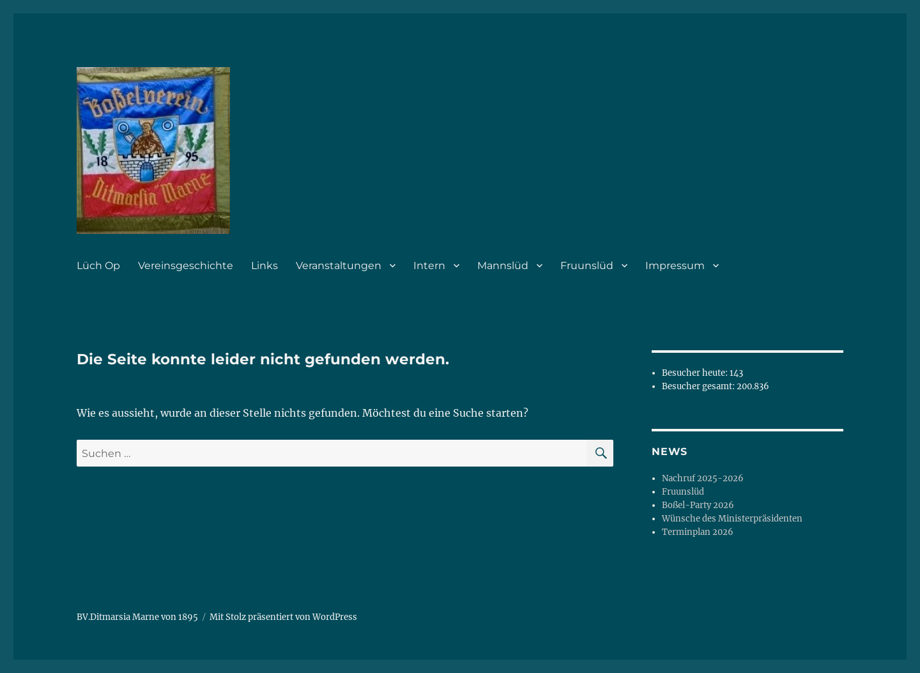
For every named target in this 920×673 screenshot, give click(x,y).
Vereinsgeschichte (185, 265)
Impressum (675, 265)
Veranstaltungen (338, 265)
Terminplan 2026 (697, 532)
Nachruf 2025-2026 (703, 478)
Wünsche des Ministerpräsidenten (732, 518)
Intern (429, 265)
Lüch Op (98, 265)
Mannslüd (502, 265)
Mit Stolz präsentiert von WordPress (283, 617)
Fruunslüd (586, 265)
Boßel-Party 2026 (698, 505)
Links (264, 265)
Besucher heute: (696, 372)
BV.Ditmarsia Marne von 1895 (137, 617)
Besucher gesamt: (699, 386)
